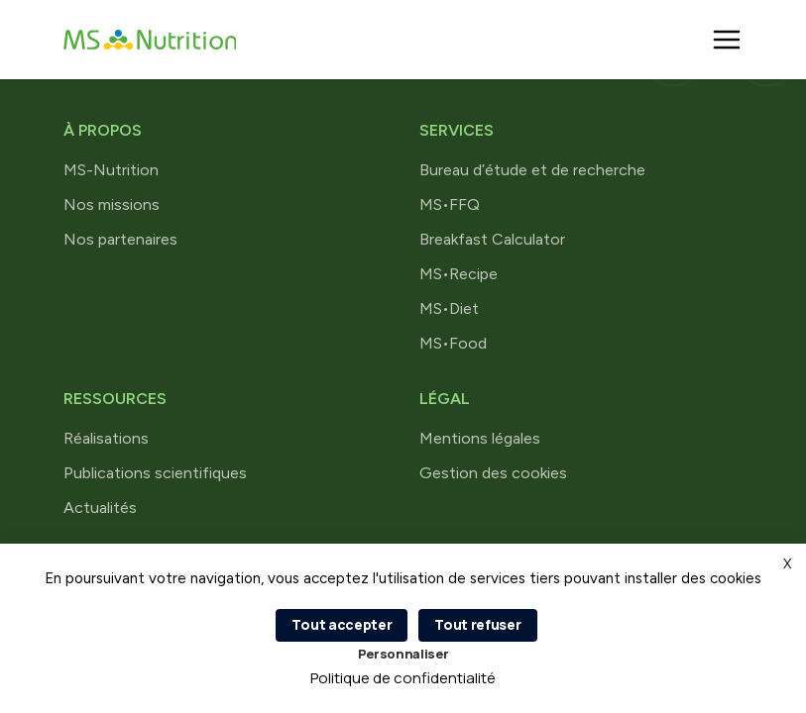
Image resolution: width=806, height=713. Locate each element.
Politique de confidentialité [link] (403, 677)
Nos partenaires (120, 239)
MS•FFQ (449, 204)
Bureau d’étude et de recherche (532, 169)
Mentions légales (479, 438)
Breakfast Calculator (492, 239)
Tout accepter (341, 624)
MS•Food (453, 343)
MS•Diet (449, 308)
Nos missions (111, 204)
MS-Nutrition (111, 169)
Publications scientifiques (155, 472)
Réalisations (106, 438)
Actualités (100, 507)
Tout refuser (477, 624)
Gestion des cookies (493, 472)
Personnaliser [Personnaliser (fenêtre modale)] (403, 653)
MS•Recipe (458, 273)
